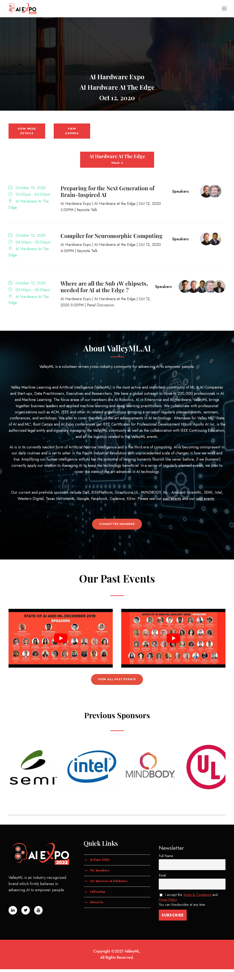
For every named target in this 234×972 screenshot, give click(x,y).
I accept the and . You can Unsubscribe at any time (188, 902)
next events (205, 501)
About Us (96, 905)
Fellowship (97, 894)
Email (162, 878)
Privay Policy (168, 902)
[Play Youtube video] (61, 641)
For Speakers (99, 873)
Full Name (166, 858)
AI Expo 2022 (100, 862)
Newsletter (171, 851)
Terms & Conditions (197, 897)
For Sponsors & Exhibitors (108, 884)
